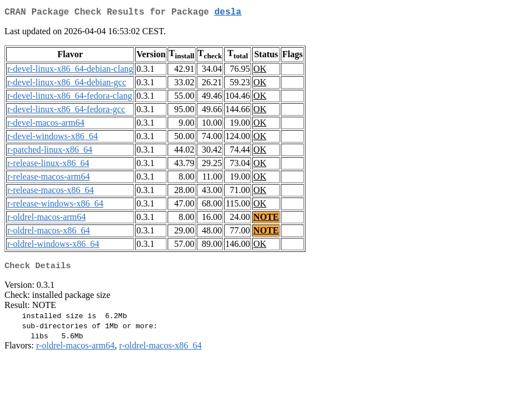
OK (259, 71)
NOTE (266, 219)
